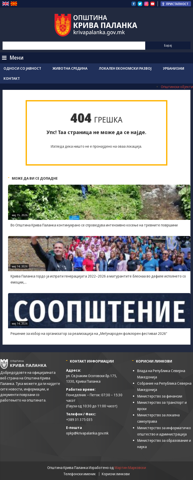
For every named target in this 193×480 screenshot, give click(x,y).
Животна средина (70, 68)
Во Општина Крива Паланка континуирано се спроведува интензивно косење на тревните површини (94, 225)
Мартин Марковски (130, 467)
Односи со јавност (22, 68)
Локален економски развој (125, 68)
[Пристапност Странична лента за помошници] (176, 3)
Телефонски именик (79, 474)
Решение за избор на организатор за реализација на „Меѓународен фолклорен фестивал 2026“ (89, 333)
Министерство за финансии (159, 396)
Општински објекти (177, 86)
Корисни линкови (116, 474)
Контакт (12, 78)
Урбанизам (173, 68)
